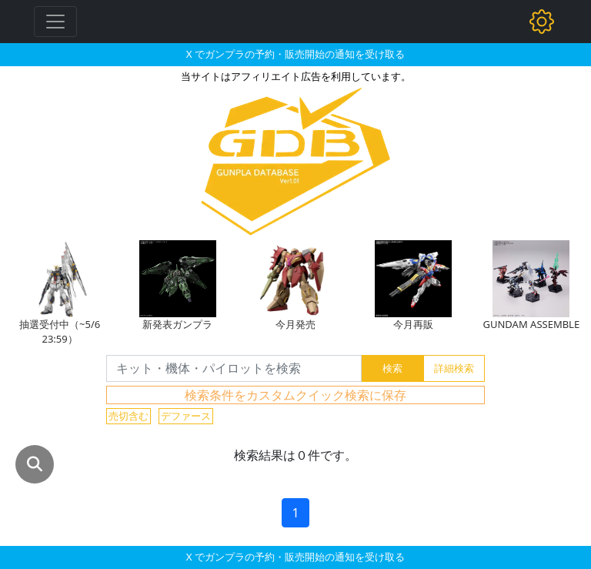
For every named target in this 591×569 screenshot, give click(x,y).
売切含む (129, 416)
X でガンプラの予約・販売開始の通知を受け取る (295, 54)
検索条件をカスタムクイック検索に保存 (295, 395)
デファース (186, 416)
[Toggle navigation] (55, 21)
